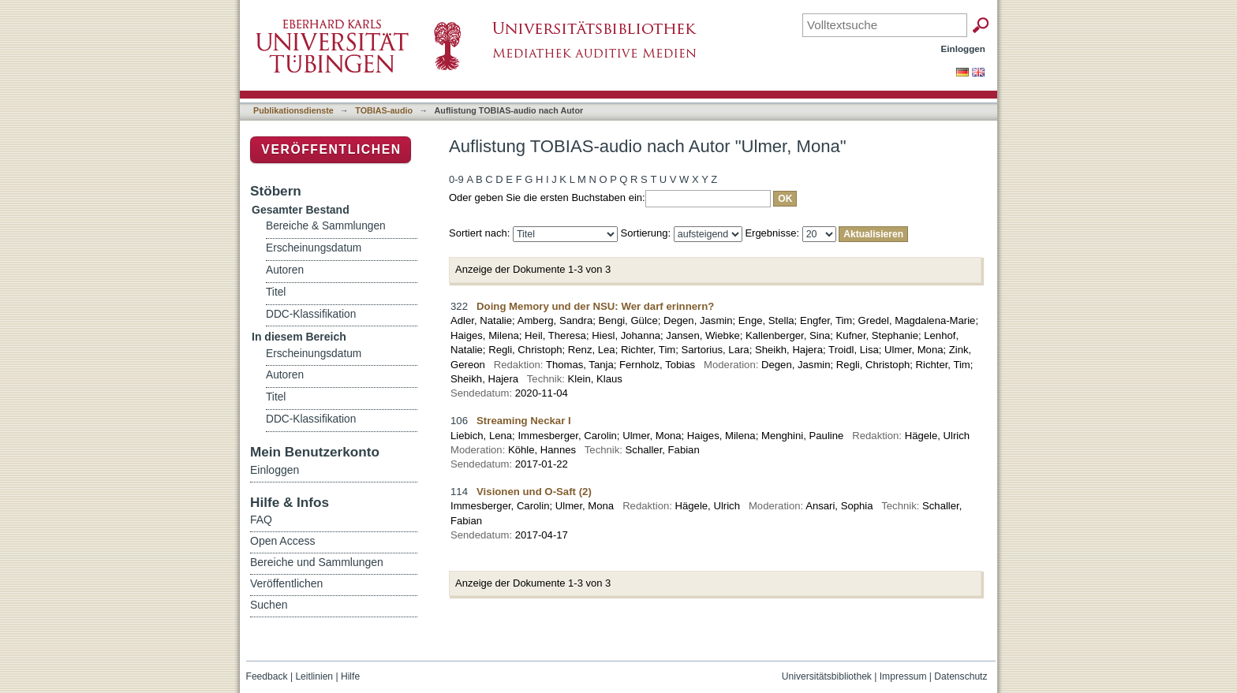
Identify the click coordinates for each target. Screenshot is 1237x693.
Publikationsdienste (293, 110)
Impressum (903, 676)
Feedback (267, 676)
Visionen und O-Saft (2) (534, 491)
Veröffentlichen (331, 149)
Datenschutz (960, 676)
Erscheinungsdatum (313, 248)
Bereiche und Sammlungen (316, 562)
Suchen (268, 604)
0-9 (456, 179)
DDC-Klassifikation (311, 314)
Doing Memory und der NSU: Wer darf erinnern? (595, 306)
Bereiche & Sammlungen (326, 226)
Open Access (283, 541)
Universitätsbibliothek (827, 676)
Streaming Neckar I (523, 421)
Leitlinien (314, 676)
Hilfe (350, 676)
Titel (276, 292)
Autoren (285, 270)
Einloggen (963, 48)
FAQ (261, 519)
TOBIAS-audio (384, 110)
